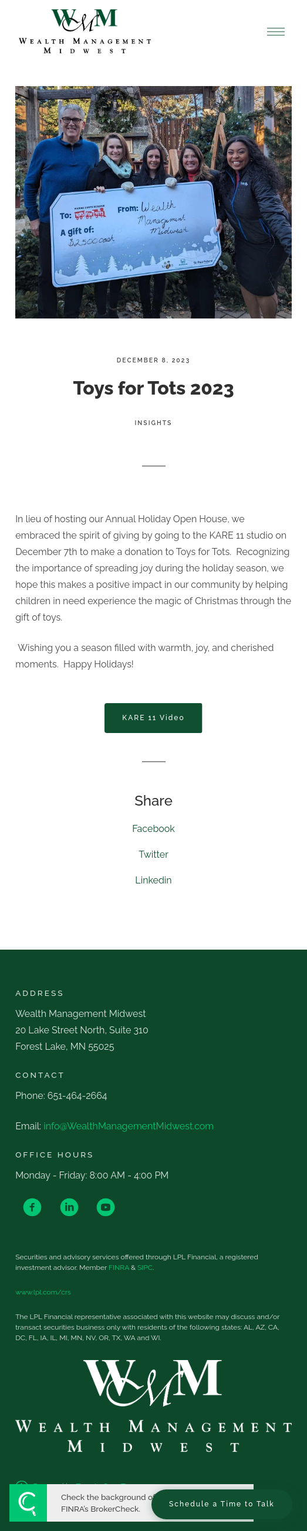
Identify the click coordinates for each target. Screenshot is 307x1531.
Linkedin (153, 880)
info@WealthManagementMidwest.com (128, 1126)
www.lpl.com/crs (43, 1292)
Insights (154, 422)
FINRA (119, 1267)
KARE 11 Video (153, 718)
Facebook (153, 828)
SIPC (145, 1267)
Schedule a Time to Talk (222, 1504)
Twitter (153, 854)
